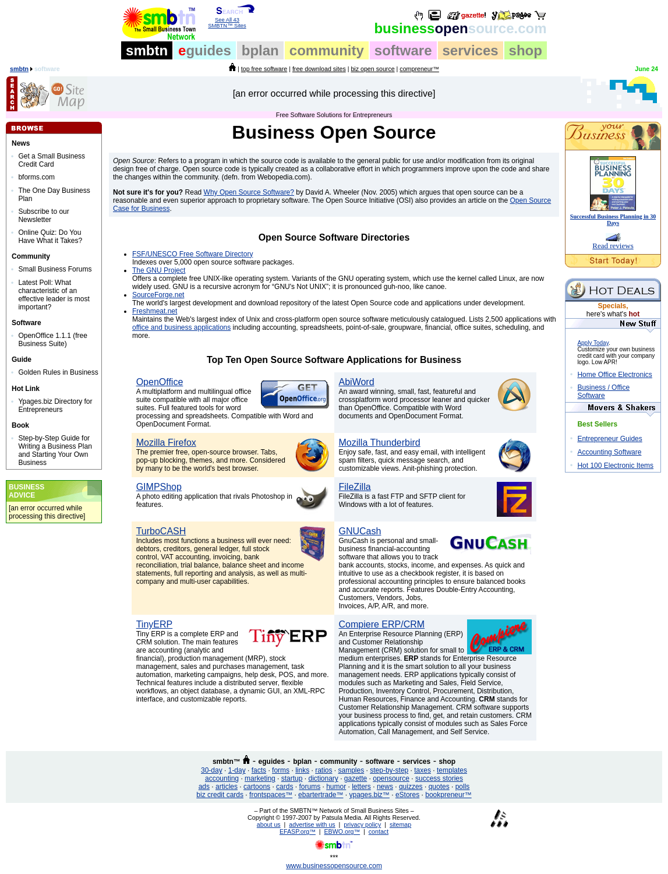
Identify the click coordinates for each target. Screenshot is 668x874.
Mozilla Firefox (166, 442)
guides (204, 50)
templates (452, 770)
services (471, 50)
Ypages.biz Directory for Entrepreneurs (55, 405)
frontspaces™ (270, 795)
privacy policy (362, 824)
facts (259, 770)
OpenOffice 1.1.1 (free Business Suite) (52, 340)
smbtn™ (227, 761)
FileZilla (355, 487)
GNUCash (360, 531)
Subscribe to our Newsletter (43, 215)
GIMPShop (159, 487)
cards (284, 787)
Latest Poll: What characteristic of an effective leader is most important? (54, 295)
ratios (323, 770)
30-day (211, 770)
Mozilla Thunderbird (379, 442)
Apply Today (593, 343)
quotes (439, 787)
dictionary (323, 778)
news (385, 787)
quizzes (411, 787)
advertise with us (312, 824)
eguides (272, 761)
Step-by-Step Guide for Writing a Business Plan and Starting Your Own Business (55, 450)
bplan (260, 50)
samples (351, 770)
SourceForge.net (158, 295)
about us (269, 824)
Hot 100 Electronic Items (615, 465)
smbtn (147, 50)
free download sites (319, 68)
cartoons (256, 787)
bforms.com (36, 177)
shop (525, 50)
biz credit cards (219, 795)
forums (309, 787)
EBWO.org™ (342, 831)
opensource (391, 778)
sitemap (400, 824)
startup (292, 778)
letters (361, 787)
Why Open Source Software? (249, 192)
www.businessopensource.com (334, 866)
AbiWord (356, 382)
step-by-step (389, 770)
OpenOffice (159, 382)
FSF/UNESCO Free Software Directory (192, 254)
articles (226, 787)
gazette (355, 778)
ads (204, 787)
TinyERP (154, 624)
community (326, 50)
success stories (439, 778)
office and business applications (181, 327)
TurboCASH (161, 531)
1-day (237, 770)
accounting (222, 778)
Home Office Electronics (614, 375)
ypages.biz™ (369, 795)
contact (378, 831)
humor (336, 787)
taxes (422, 770)
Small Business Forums (54, 269)
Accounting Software (609, 452)
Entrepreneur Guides (609, 439)
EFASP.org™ (298, 831)
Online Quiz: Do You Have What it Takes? (50, 236)
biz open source (372, 68)
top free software (264, 68)
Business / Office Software (603, 391)
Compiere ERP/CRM (382, 624)
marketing (260, 778)
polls (462, 787)
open (460, 28)
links (302, 770)
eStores (407, 795)
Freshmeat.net (154, 311)
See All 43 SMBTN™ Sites (227, 20)
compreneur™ (419, 68)
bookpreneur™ (448, 795)
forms (280, 770)
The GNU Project (158, 270)
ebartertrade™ (320, 795)
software (403, 50)
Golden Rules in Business (58, 372)
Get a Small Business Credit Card (51, 160)
